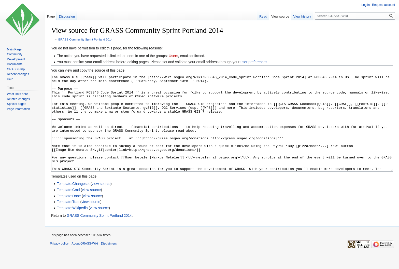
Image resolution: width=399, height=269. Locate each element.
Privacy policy (59, 262)
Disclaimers (109, 262)
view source (101, 203)
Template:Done (69, 215)
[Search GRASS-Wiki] (355, 16)
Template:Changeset (73, 203)
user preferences (253, 62)
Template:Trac (68, 221)
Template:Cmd (68, 209)
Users (173, 56)
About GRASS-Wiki (85, 262)
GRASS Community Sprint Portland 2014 (85, 39)
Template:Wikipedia (72, 227)
